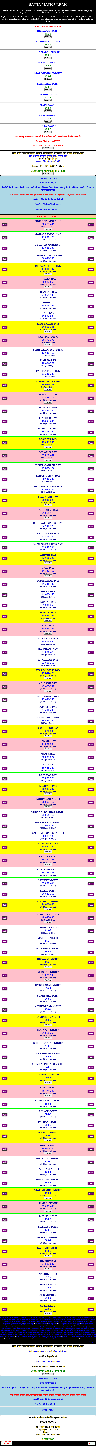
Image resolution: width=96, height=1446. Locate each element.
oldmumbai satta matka (88, 1338)
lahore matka (72, 1321)
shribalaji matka (42, 1317)
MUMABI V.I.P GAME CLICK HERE (48, 147)
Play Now (48, 229)
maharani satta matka (8, 1330)
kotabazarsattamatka (48, 1340)
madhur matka (16, 1319)
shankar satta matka (49, 1327)
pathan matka (81, 1317)
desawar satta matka (22, 1330)
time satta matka (33, 1329)
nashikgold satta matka (56, 1338)
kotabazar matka (23, 1327)
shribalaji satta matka (88, 1327)
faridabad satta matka (22, 1332)
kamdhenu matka (7, 1325)
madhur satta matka (87, 1329)
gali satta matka (7, 1329)
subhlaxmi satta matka (20, 1329)
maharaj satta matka (73, 1329)
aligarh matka (52, 1323)
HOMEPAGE (48, 1439)
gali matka (52, 1317)
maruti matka (90, 1317)
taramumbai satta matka (68, 1330)
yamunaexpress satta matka (73, 1332)
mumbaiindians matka (87, 1319)
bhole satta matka (81, 1336)
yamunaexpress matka (59, 1321)
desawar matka (38, 1319)
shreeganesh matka (60, 1319)
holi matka (89, 1321)
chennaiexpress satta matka (39, 1332)
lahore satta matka (89, 1332)
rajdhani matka (18, 1323)
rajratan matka (8, 1323)
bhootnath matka (46, 1321)
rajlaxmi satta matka (59, 1334)
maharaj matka (6, 1319)
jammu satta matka (68, 1336)
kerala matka (4, 1317)
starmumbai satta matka (74, 1334)
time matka (72, 1317)
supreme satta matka (23, 1336)
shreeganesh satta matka (51, 1330)
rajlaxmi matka (29, 1323)
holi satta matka (17, 1334)
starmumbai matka (41, 1323)
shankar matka (14, 1317)
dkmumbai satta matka (40, 1338)
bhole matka (28, 1325)
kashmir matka (57, 1325)
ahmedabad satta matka (38, 1336)
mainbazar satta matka (72, 1338)
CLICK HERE (48, 148)
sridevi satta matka (63, 1327)
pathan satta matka (46, 1329)
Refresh (48, 37)
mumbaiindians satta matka (86, 1330)
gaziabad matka (8, 1321)
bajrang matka (47, 1325)
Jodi (4, 225)
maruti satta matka (59, 1329)
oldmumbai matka (11, 1327)
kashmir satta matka (25, 1338)
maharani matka (27, 1319)
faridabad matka (19, 1321)
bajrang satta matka (11, 1338)
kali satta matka (75, 1327)
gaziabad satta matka (7, 1332)
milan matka (81, 1321)
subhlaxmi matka (62, 1317)
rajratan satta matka (30, 1334)
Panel (91, 225)
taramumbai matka (73, 1319)
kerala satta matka (36, 1327)
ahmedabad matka (87, 1323)
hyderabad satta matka (7, 1336)
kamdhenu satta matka (54, 1336)
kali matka (33, 1317)
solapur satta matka (36, 1330)
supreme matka (75, 1323)
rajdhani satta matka (44, 1334)
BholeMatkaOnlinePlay (6, 1443)
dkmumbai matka (68, 1325)
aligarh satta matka (89, 1334)
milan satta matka (6, 1334)
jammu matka (18, 1325)
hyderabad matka (64, 1323)
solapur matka (48, 1319)
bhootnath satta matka (56, 1332)
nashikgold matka (81, 1325)
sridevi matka (24, 1317)
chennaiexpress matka (32, 1321)
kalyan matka (36, 1325)
